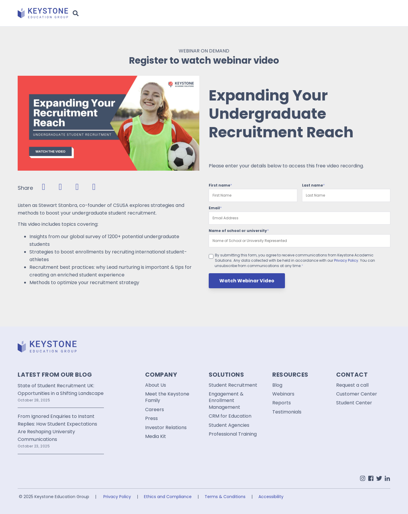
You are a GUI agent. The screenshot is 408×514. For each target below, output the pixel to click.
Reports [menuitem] (281, 403)
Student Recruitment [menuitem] (233, 385)
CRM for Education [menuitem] (230, 416)
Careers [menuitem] (154, 409)
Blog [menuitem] (277, 385)
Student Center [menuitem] (354, 403)
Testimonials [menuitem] (286, 412)
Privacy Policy (346, 260)
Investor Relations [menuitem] (166, 427)
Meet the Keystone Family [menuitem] (167, 397)
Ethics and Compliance (168, 497)
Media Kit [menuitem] (155, 436)
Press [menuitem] (151, 418)
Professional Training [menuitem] (233, 434)
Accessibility (270, 497)
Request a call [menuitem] (352, 385)
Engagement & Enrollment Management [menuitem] (226, 401)
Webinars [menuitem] (283, 394)
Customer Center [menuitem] (356, 394)
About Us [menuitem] (155, 385)
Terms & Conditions (225, 497)
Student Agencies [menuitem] (229, 425)
